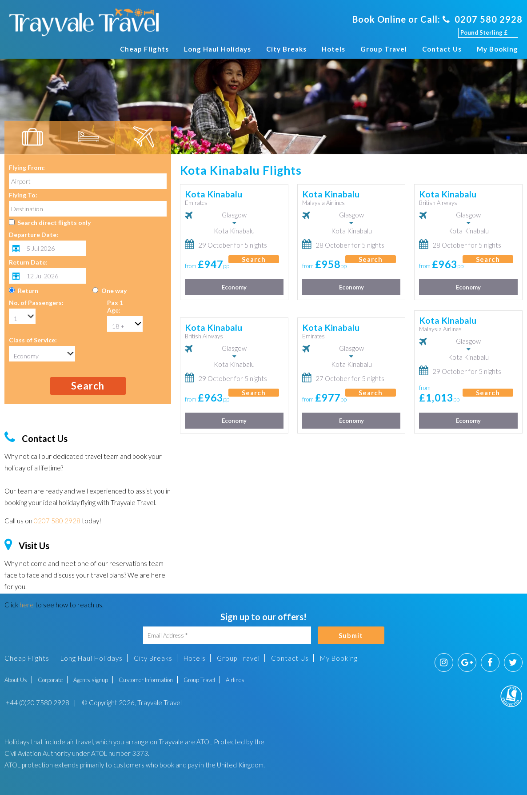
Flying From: (27, 167)
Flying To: (23, 195)
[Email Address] (227, 635)
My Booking (497, 49)
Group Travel (383, 49)
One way (114, 290)
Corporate (50, 679)
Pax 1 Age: (115, 306)
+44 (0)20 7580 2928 (36, 703)
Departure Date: (33, 234)
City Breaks (286, 49)
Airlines (235, 679)
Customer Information (146, 679)
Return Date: (28, 262)
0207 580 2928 (483, 19)
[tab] (32, 138)
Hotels (333, 49)
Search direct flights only (54, 222)
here (27, 605)
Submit (351, 635)
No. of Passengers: (36, 302)
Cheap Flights (144, 49)
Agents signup (90, 679)
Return (28, 290)
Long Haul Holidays (217, 49)
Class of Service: (33, 340)
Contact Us (442, 49)
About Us (15, 679)
